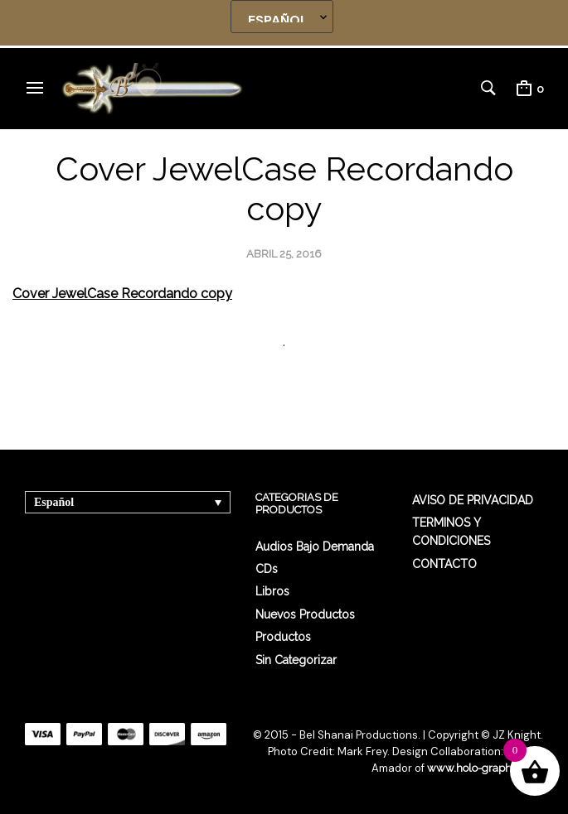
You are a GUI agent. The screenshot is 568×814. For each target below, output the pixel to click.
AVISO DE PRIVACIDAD (472, 500)
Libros (272, 591)
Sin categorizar (296, 660)
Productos (283, 636)
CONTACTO (444, 564)
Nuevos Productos (305, 614)
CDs (266, 569)
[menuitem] (128, 502)
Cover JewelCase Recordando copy (122, 293)
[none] (128, 502)
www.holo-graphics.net (485, 768)
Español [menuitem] (54, 502)
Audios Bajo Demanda (314, 546)
